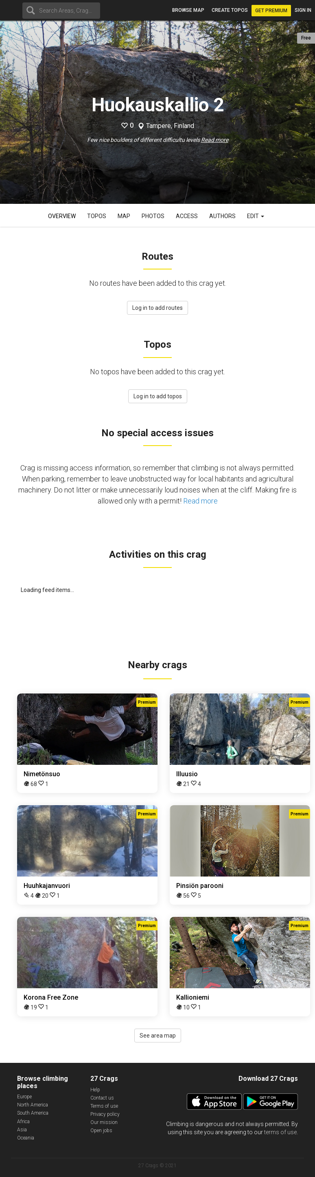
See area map (158, 1035)
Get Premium (271, 10)
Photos (153, 216)
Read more (214, 140)
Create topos (230, 10)
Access (187, 216)
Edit (255, 216)
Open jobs (101, 1130)
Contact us (102, 1098)
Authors (222, 216)
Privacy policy (105, 1114)
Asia (22, 1130)
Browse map (188, 10)
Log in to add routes (157, 308)
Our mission (104, 1122)
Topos (96, 216)
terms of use (280, 1132)
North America (32, 1105)
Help (95, 1090)
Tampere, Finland (170, 126)
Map (124, 216)
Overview (62, 216)
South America (32, 1113)
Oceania (25, 1138)
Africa (23, 1121)
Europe (24, 1097)
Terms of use (104, 1106)
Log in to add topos (157, 396)
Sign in (303, 10)
